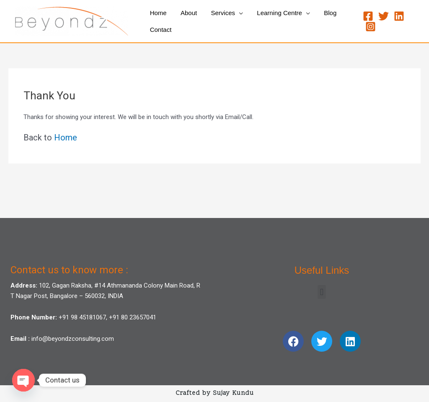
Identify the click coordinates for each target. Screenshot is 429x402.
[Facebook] (367, 16)
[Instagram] (369, 26)
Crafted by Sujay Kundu (215, 393)
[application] (236, 13)
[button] (322, 292)
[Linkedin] (398, 16)
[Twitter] (382, 16)
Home (65, 137)
